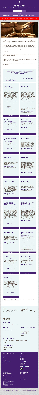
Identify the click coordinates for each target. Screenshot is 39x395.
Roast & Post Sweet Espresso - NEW (26, 85)
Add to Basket (11, 115)
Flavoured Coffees (5, 382)
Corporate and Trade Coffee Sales (24, 362)
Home (2, 20)
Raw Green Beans (5, 385)
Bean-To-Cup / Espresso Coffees (7, 373)
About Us (4, 7)
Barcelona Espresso (26, 119)
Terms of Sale (22, 358)
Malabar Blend (24, 157)
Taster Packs (4, 380)
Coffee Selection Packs (6, 378)
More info (22, 335)
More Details (23, 109)
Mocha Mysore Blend (9, 181)
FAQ (10, 7)
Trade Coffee (13, 7)
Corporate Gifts (22, 363)
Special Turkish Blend (26, 256)
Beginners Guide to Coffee (24, 372)
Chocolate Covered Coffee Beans (8, 384)
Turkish (6, 277)
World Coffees (22, 374)
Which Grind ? (23, 7)
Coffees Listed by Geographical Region (8, 381)
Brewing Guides (22, 373)
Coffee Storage (22, 378)
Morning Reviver (25, 181)
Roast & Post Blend (9, 232)
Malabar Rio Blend (8, 202)
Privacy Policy (22, 359)
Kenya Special (7, 157)
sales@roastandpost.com (7, 361)
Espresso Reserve (25, 138)
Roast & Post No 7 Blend (27, 202)
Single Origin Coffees (6, 372)
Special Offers (18, 7)
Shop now (4, 342)
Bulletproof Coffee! (23, 379)
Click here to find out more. (19, 73)
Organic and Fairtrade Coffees (7, 375)
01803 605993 (5, 360)
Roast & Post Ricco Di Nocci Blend (9, 85)
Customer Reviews (28, 7)
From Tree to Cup (22, 375)
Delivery (8, 7)
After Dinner (7, 119)
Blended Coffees (5, 374)
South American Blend (9, 256)
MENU (19, 13)
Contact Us (33, 7)
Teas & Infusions (5, 383)
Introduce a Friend (22, 357)
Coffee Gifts (4, 379)
